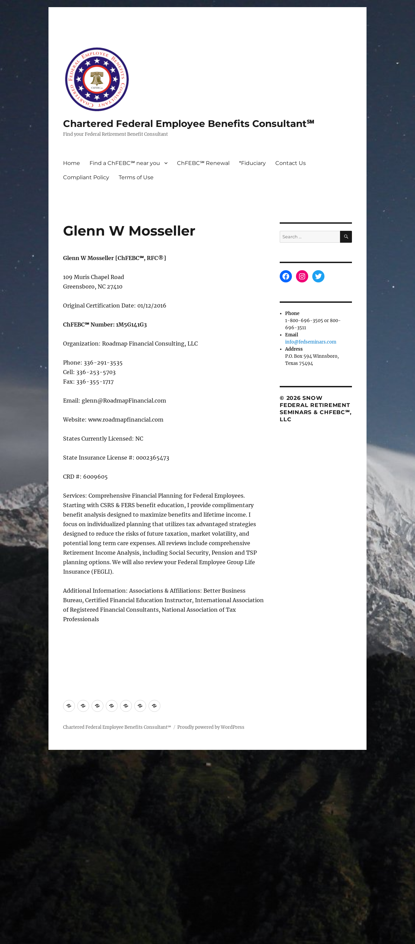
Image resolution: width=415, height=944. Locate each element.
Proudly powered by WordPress (210, 727)
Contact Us (290, 163)
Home (71, 163)
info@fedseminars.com (310, 342)
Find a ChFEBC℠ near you (125, 163)
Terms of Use (136, 177)
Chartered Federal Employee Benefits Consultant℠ (188, 123)
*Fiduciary (252, 163)
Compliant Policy (86, 177)
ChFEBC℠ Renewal (203, 163)
